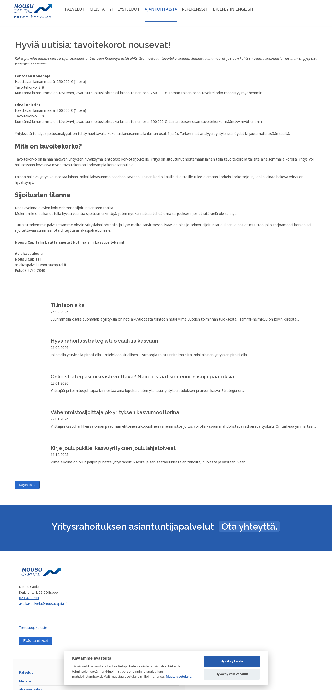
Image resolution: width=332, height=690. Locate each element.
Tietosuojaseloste (43, 651)
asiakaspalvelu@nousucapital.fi (53, 627)
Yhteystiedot (133, 13)
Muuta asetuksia (179, 676)
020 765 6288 (39, 621)
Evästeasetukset (45, 664)
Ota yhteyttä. (249, 543)
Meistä (106, 13)
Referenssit (204, 13)
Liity (296, 606)
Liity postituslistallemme (269, 587)
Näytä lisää (27, 493)
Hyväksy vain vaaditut (232, 674)
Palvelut (84, 13)
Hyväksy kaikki (232, 661)
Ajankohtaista (169, 13)
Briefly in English (242, 13)
